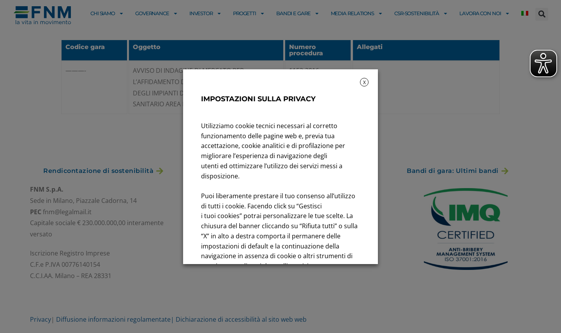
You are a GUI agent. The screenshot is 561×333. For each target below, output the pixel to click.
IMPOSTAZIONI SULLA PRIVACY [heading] (258, 99)
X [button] (364, 82)
